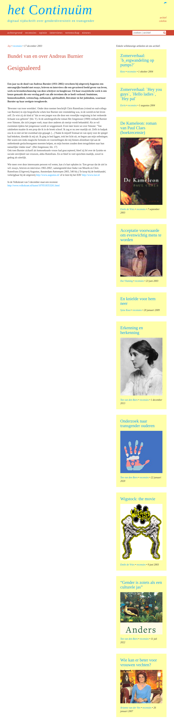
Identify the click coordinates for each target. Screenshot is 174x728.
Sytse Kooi (125, 310)
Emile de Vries (127, 209)
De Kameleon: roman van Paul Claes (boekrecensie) (138, 128)
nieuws (86, 32)
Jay (9, 46)
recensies (31, 32)
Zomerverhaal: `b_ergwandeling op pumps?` (137, 60)
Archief (163, 17)
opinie (43, 32)
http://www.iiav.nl (91, 175)
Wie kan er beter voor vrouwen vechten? (138, 662)
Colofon (163, 21)
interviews (56, 32)
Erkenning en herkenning (131, 330)
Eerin (123, 105)
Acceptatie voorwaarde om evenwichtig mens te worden (140, 235)
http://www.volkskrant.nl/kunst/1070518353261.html (33, 185)
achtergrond (14, 32)
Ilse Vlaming (126, 281)
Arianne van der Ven (130, 707)
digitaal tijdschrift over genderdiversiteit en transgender (50, 21)
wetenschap (72, 32)
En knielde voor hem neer (138, 301)
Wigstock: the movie (137, 498)
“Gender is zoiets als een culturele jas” (141, 584)
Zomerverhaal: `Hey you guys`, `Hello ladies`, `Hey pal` (141, 94)
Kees (122, 71)
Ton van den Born (129, 400)
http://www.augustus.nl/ (48, 175)
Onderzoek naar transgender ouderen (137, 423)
